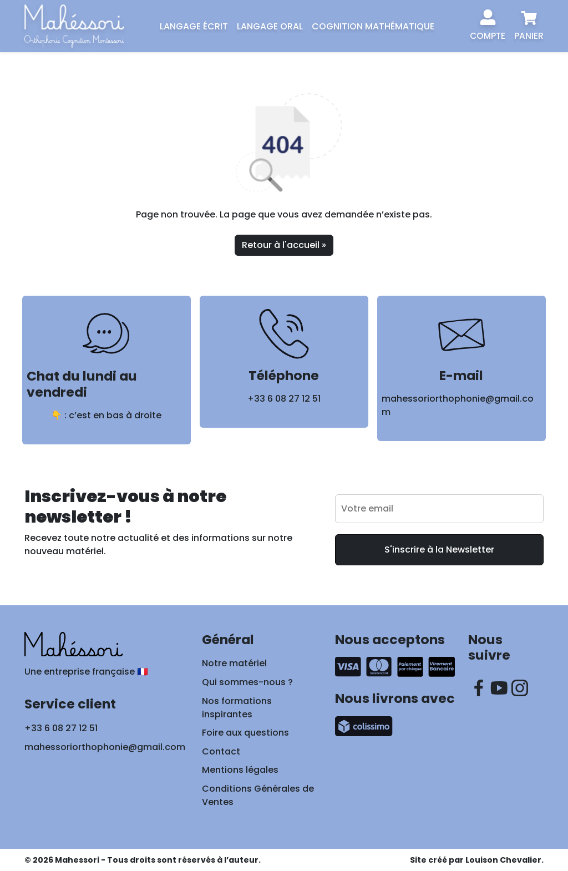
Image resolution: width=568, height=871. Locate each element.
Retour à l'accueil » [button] (284, 245)
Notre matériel (234, 663)
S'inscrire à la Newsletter (439, 549)
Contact (221, 751)
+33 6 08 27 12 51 (284, 398)
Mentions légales (240, 769)
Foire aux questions (245, 732)
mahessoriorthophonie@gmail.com (104, 747)
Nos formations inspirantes (237, 708)
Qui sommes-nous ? (247, 682)
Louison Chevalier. (504, 859)
